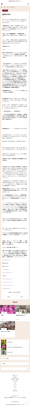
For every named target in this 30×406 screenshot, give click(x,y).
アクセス (15, 384)
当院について (15, 375)
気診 (5, 10)
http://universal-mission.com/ (7, 282)
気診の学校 (15, 390)
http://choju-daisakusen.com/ (20, 256)
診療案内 (15, 377)
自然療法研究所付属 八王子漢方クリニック (15, 1)
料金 (15, 382)
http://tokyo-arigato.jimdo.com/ (7, 285)
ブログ (15, 386)
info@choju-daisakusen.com (7, 272)
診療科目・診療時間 (15, 379)
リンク (15, 388)
